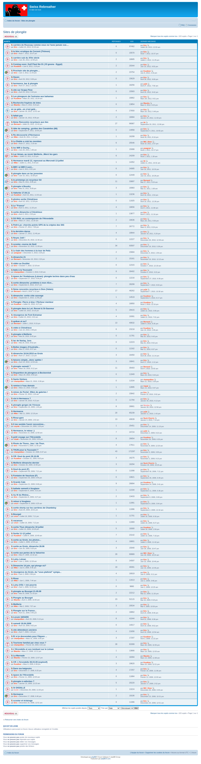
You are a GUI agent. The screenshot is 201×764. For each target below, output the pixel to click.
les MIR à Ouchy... (22, 148)
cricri (16, 503)
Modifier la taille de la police (194, 20)
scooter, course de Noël (25, 244)
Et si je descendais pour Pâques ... (30, 636)
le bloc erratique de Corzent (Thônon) (31, 51)
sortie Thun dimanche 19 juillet (28, 527)
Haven (16, 77)
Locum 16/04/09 (21, 617)
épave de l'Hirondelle (23, 675)
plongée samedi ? (22, 366)
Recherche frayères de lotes (27, 103)
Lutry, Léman (19, 559)
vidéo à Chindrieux (22, 328)
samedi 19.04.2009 (22, 623)
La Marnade (19, 655)
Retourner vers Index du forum (16, 720)
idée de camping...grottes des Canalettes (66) (35, 128)
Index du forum (13, 21)
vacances (17, 520)
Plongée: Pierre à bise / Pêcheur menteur (33, 302)
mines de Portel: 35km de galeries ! (30, 392)
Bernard (17, 124)
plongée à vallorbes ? (23, 681)
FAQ (183, 25)
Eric (15, 47)
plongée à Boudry (22, 186)
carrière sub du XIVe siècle (26, 58)
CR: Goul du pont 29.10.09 (26, 456)
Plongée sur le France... (24, 610)
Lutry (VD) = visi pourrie (25, 585)
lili (144, 122)
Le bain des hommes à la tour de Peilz (31, 250)
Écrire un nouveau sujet (10, 36)
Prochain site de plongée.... (26, 70)
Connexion (192, 25)
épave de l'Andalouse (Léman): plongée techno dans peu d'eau (44, 276)
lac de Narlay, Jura (22, 340)
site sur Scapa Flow (22, 90)
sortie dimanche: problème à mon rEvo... (33, 283)
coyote (16, 426)
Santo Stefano (20, 379)
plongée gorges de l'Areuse (26, 405)
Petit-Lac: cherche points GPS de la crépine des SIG (38, 225)
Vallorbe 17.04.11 (21, 193)
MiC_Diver (148, 142)
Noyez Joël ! (19, 238)
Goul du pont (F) (21, 469)
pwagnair (147, 148)
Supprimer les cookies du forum (157, 752)
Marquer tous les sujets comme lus (164, 36)
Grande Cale (19, 482)
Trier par (110, 708)
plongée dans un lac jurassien (28, 173)
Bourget (17, 514)
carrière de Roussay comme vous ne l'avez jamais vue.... (41, 45)
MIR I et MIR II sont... (23, 167)
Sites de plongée (28, 21)
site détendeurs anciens (25, 630)
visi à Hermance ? (22, 398)
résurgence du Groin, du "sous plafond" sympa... (37, 572)
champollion (19, 272)
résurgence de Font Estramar (27, 315)
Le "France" (19, 205)
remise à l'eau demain (24, 385)
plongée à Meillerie (22, 334)
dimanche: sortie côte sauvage (28, 295)
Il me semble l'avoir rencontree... (29, 424)
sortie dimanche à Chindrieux (27, 212)
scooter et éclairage (23, 700)
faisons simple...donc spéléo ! (28, 360)
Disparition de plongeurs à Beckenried (32, 373)
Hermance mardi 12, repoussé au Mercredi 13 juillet (38, 160)
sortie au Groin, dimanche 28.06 (28, 546)
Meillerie (17, 604)
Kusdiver (17, 66)
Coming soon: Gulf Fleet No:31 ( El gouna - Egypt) (37, 64)
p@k (145, 84)
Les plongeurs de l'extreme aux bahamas (33, 96)
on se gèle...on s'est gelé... (24, 109)
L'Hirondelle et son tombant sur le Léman (33, 649)
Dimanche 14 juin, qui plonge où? (29, 565)
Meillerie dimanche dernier (26, 463)
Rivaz (15, 578)
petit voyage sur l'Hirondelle (27, 437)
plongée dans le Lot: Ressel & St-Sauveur (33, 308)
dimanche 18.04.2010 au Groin (28, 353)
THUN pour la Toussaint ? (25, 450)
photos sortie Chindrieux (25, 199)
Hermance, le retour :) (23, 430)
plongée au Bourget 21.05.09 (27, 591)
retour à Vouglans (22, 501)
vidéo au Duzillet (21, 263)
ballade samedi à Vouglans (26, 488)
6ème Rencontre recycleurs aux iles (30, 122)
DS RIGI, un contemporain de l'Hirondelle (33, 218)
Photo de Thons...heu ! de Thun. (29, 443)
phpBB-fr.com (106, 759)
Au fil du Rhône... (21, 495)
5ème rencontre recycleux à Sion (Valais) (33, 289)
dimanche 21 (19, 257)
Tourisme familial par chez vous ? (29, 643)
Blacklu (17, 105)
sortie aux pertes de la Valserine (29, 553)
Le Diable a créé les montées (27, 141)
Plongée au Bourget (23, 598)
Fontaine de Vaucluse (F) (25, 475)
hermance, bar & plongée (25, 83)
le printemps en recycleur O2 (27, 180)
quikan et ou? (20, 321)
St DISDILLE (19, 688)
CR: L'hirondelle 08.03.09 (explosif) (30, 662)
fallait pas (18, 115)
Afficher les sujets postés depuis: (81, 708)
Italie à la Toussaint (22, 270)
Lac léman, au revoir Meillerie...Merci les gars (35, 154)
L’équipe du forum (137, 752)
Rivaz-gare (18, 418)
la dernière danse (21, 231)
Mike (16, 137)
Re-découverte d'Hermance (26, 135)
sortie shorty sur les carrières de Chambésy (34, 508)
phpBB (93, 757)
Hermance (18, 411)
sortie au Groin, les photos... (27, 540)
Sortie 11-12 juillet (22, 533)
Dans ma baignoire (22, 668)
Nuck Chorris (149, 418)
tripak (146, 386)
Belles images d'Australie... (26, 347)
